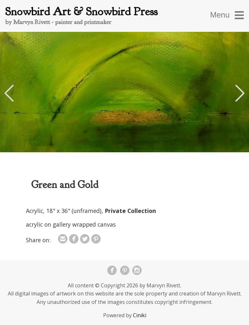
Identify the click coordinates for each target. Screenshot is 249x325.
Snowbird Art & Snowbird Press (81, 11)
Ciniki (139, 315)
